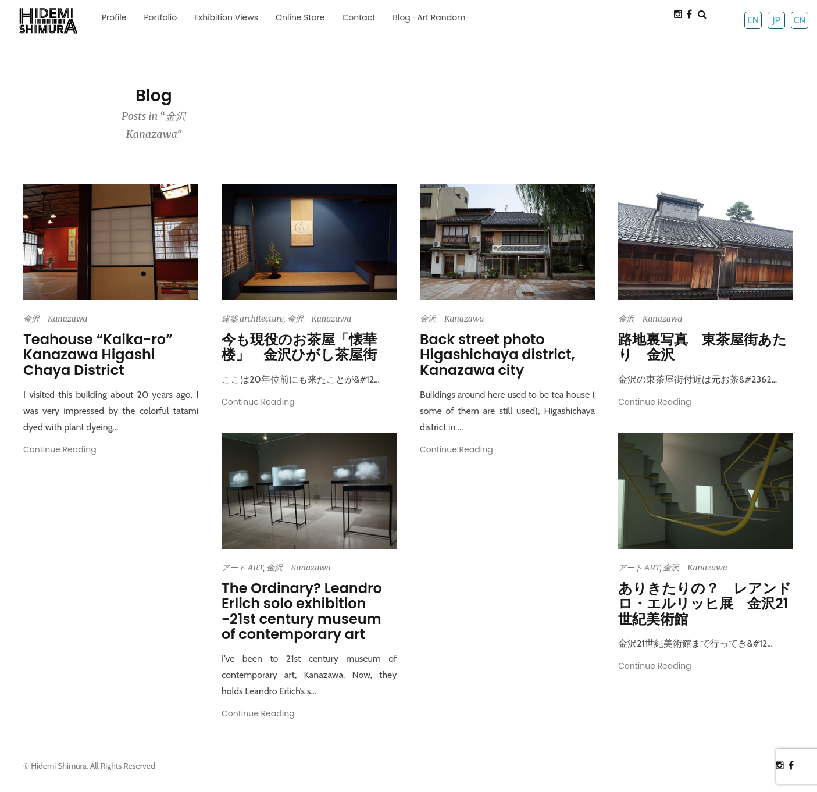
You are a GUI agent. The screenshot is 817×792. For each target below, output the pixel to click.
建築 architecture (253, 318)
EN (753, 20)
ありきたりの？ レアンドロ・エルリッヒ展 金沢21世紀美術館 (704, 604)
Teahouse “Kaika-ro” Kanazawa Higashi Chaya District (98, 355)
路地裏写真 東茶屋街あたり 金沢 (702, 347)
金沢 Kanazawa (55, 318)
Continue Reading (60, 449)
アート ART (242, 567)
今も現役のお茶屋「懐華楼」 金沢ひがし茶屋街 (299, 347)
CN (799, 20)
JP (776, 20)
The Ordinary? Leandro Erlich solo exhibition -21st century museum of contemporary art (302, 611)
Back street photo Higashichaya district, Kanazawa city (497, 355)
